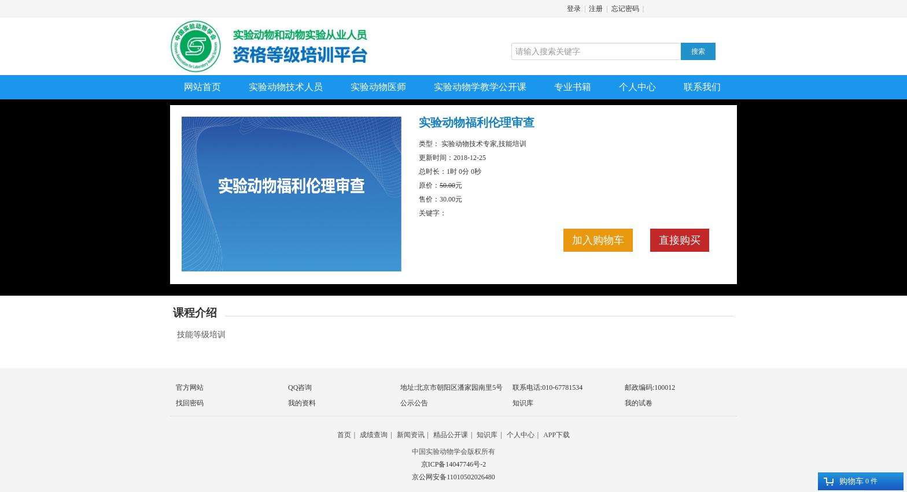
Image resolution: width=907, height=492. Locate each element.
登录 (574, 9)
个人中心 (637, 87)
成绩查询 (374, 435)
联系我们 (702, 87)
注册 (596, 9)
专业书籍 (572, 87)
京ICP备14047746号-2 (453, 464)
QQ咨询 (300, 387)
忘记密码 (625, 9)
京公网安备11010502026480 (453, 477)
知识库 (523, 403)
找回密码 (190, 403)
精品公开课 (450, 435)
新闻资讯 (411, 435)
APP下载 (556, 435)
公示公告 (414, 403)
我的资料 (302, 403)
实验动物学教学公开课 (480, 87)
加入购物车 (598, 240)
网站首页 (202, 87)
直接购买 (679, 240)
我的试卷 (638, 403)
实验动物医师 (378, 87)
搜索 (698, 51)
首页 (344, 435)
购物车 (844, 481)
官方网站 (190, 387)
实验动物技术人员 (286, 87)
